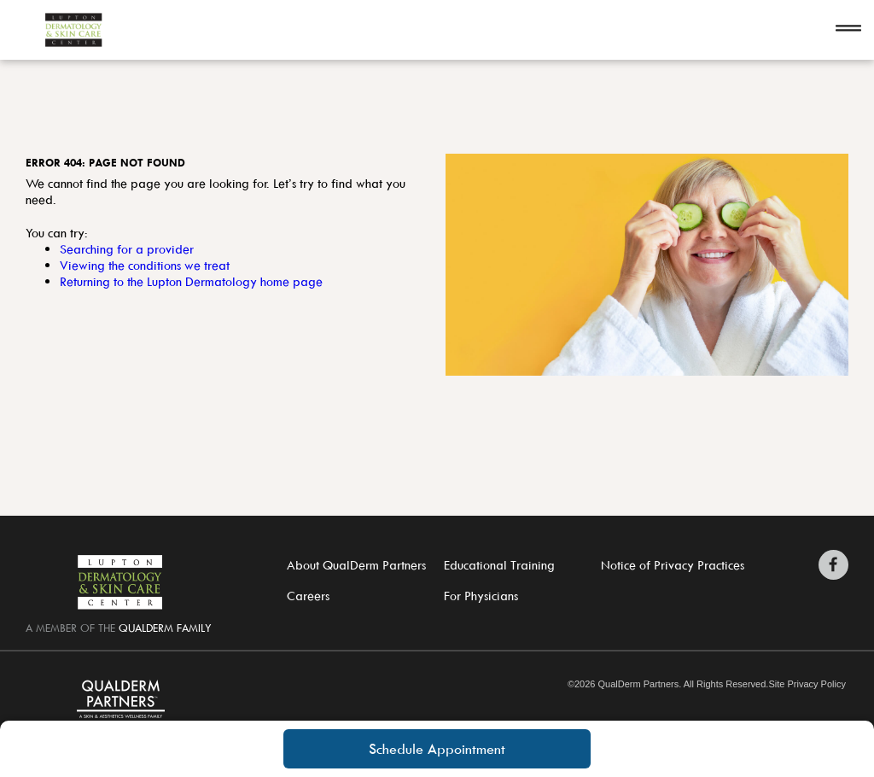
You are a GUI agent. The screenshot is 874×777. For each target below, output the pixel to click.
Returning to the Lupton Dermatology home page (191, 281)
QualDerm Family (165, 627)
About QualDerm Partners (356, 565)
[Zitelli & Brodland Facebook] (833, 565)
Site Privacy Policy (806, 684)
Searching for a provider (127, 249)
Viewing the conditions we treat (145, 265)
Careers (308, 595)
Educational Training (499, 565)
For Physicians (481, 595)
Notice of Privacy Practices (672, 565)
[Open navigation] (848, 30)
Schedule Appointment (437, 748)
